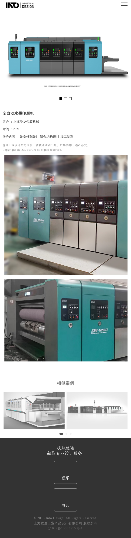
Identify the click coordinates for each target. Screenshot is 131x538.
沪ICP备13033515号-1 (65, 528)
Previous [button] (6, 57)
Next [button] (124, 57)
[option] (65, 57)
